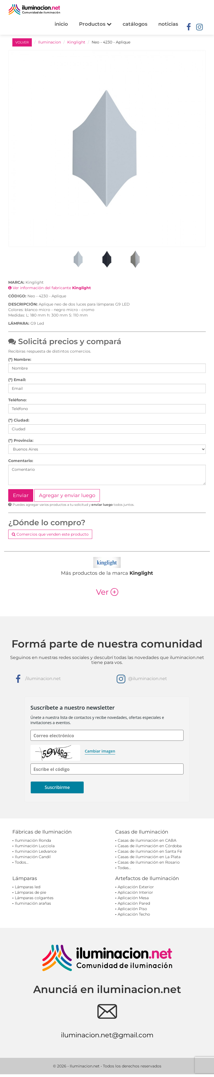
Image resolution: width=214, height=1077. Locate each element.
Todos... (22, 862)
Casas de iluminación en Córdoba (150, 845)
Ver (107, 592)
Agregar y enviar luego (67, 495)
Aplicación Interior (135, 892)
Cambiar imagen (100, 751)
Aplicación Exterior (136, 886)
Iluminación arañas (33, 903)
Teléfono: (17, 399)
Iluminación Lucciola (35, 845)
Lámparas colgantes (34, 897)
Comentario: (20, 460)
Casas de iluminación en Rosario (149, 862)
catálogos (135, 24)
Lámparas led (27, 886)
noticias (168, 24)
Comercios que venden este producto (50, 534)
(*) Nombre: (19, 359)
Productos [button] (95, 24)
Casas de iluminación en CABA (147, 840)
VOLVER (22, 42)
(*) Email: (17, 379)
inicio (61, 24)
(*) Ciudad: (18, 420)
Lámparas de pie (30, 892)
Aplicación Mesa (133, 897)
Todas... (124, 867)
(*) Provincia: (20, 440)
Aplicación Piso (132, 908)
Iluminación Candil (33, 856)
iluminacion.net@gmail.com (107, 1035)
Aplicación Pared (134, 903)
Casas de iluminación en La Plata (149, 856)
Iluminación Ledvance (36, 851)
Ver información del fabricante (49, 287)
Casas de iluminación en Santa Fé (150, 851)
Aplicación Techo (134, 914)
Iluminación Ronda (33, 840)
